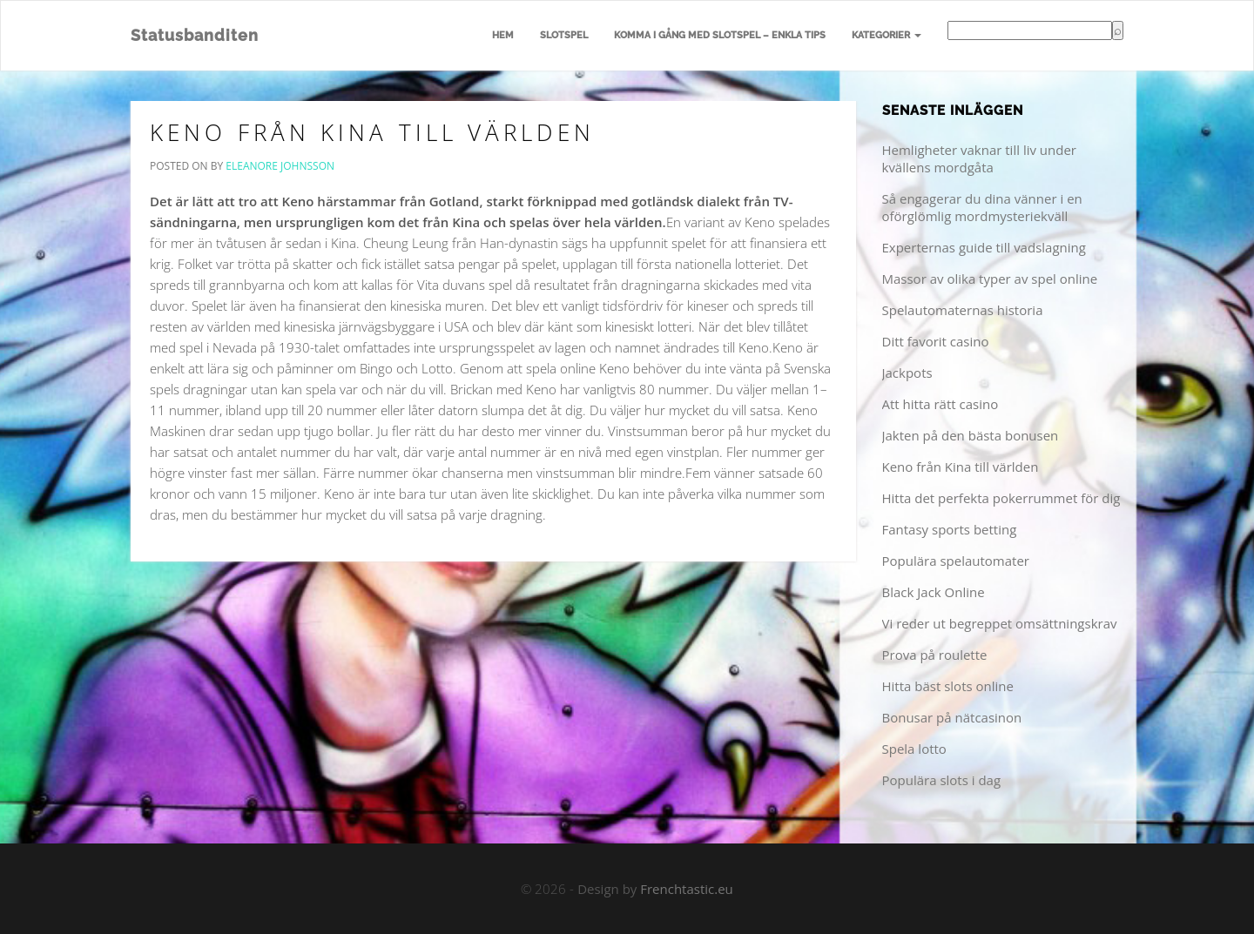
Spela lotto (914, 748)
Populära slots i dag (941, 780)
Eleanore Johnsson (280, 165)
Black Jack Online (933, 592)
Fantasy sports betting (949, 529)
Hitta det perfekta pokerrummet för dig (1001, 498)
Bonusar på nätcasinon (952, 717)
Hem (503, 35)
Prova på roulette (935, 654)
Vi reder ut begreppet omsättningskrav (999, 623)
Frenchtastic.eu (686, 888)
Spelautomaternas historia (962, 310)
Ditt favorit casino (935, 341)
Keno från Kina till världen (372, 132)
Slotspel (564, 35)
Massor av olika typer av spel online (990, 278)
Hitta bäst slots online (948, 686)
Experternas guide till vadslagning (984, 247)
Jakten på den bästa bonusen (970, 435)
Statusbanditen (195, 35)
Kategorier (886, 35)
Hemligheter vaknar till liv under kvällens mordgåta (979, 158)
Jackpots (907, 372)
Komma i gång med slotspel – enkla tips (720, 35)
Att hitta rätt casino (940, 404)
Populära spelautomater (955, 560)
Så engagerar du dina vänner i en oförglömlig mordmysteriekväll (982, 207)
